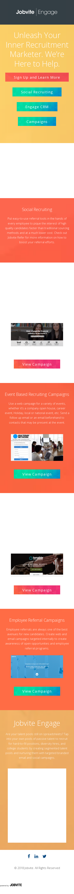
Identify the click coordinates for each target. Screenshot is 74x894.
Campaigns (37, 121)
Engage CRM (37, 106)
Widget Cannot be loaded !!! (37, 805)
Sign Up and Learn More (37, 77)
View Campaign (37, 364)
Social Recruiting (37, 91)
